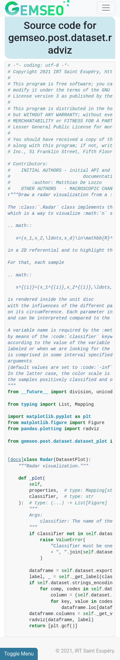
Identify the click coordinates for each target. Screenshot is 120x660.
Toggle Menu (19, 654)
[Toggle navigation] (106, 7)
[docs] (16, 459)
